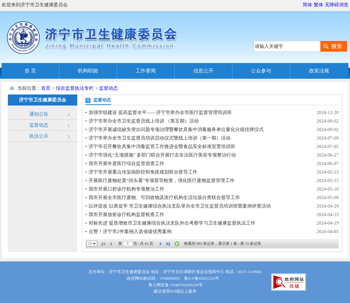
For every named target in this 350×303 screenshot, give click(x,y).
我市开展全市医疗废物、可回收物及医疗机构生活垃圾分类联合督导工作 (164, 197)
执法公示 (38, 136)
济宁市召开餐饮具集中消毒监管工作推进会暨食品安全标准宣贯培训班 (162, 146)
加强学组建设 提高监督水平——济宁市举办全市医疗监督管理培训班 (160, 112)
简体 (307, 4)
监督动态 (108, 88)
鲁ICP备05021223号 (201, 278)
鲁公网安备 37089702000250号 (175, 285)
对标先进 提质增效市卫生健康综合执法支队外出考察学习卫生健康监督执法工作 (172, 223)
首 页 (30, 70)
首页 (45, 88)
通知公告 (38, 114)
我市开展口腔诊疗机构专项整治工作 (126, 189)
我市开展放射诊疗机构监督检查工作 (126, 214)
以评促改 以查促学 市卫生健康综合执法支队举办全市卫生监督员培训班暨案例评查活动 (180, 206)
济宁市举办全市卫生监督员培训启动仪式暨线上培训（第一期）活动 (159, 137)
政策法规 (319, 70)
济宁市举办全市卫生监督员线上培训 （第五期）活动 (144, 120)
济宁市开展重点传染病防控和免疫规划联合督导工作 (143, 171)
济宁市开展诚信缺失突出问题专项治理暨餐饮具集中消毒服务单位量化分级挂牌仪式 (176, 129)
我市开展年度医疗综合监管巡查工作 (126, 163)
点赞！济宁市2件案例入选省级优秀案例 (130, 231)
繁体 (318, 4)
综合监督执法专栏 (75, 88)
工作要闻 (146, 70)
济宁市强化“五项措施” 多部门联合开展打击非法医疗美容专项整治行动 (162, 154)
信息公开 (203, 70)
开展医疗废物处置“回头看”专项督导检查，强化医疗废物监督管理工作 (162, 180)
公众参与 (261, 70)
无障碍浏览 (336, 4)
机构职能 (88, 70)
